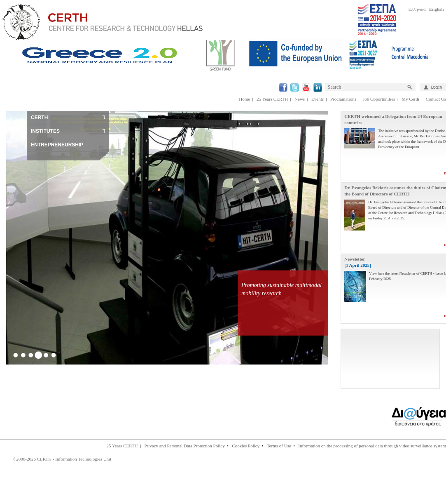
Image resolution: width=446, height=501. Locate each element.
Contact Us (436, 98)
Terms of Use (279, 445)
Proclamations (343, 98)
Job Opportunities (379, 98)
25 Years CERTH (272, 98)
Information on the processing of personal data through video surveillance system (372, 445)
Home (244, 98)
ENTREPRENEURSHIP (57, 145)
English (436, 9)
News (299, 98)
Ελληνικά (417, 9)
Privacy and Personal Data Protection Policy (184, 445)
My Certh (410, 98)
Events (317, 98)
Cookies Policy (245, 445)
